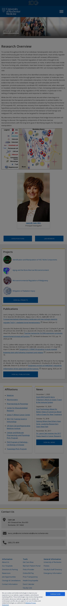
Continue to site (55, 594)
